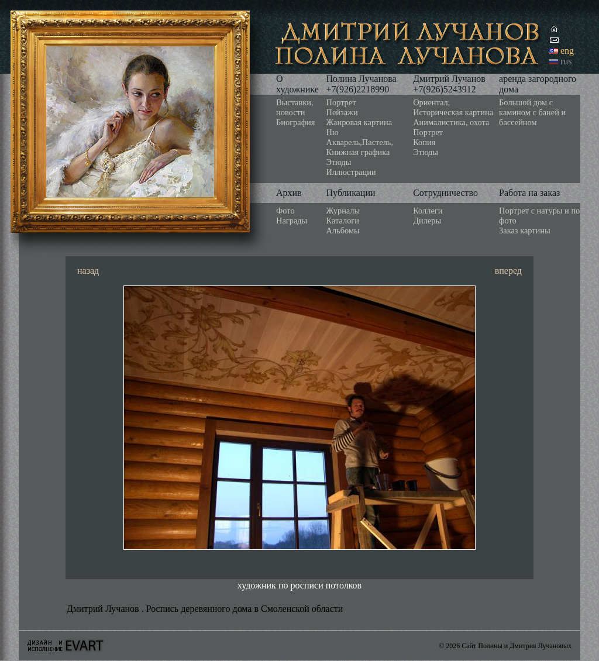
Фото (285, 210)
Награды (291, 220)
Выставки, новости (295, 107)
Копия (424, 142)
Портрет (341, 102)
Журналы (343, 210)
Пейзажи (342, 112)
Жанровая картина (359, 122)
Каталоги (342, 220)
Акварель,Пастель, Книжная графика (360, 147)
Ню (332, 132)
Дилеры (427, 220)
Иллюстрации (351, 172)
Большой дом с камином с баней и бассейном (532, 112)
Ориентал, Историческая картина (453, 107)
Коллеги (427, 210)
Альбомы (343, 230)
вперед (508, 271)
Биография (295, 122)
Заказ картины (524, 230)
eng (567, 51)
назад (88, 271)
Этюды (339, 162)
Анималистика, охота (451, 122)
